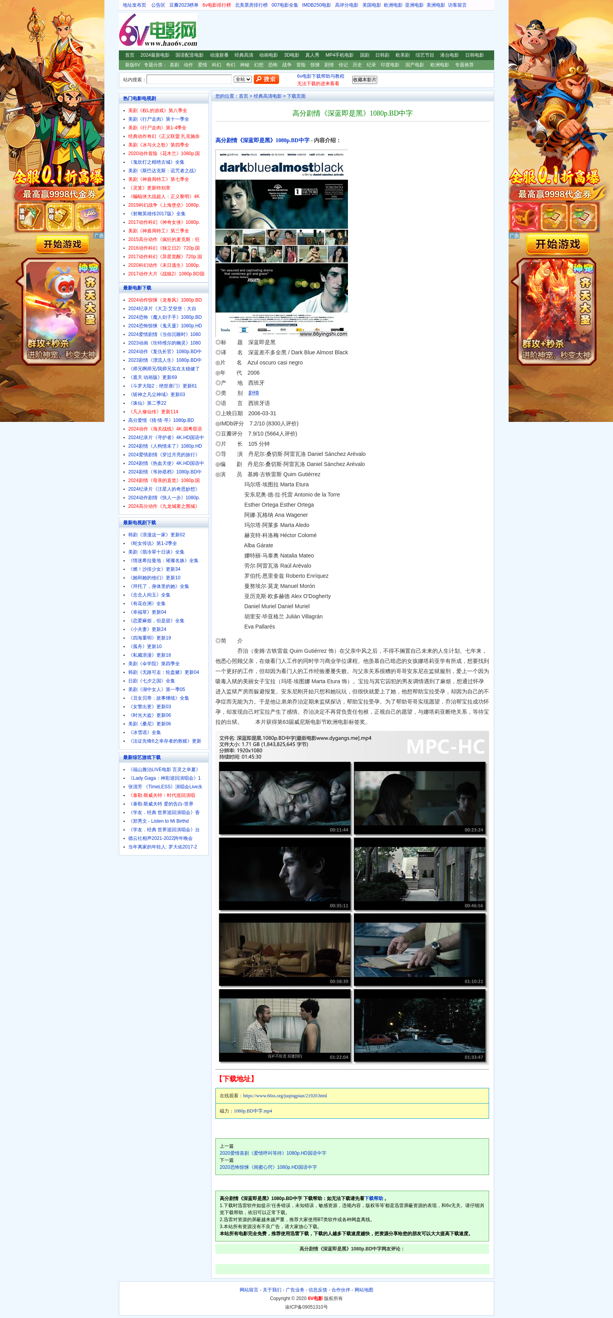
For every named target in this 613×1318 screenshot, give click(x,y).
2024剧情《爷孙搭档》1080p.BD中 (165, 472)
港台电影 (449, 55)
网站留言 (249, 1290)
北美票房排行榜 (251, 5)
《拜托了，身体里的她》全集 (158, 586)
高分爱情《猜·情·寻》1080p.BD (161, 420)
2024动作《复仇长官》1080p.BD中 (165, 351)
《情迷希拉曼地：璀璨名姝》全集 (163, 560)
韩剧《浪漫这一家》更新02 (156, 535)
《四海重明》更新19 (149, 638)
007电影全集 (285, 5)
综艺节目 (425, 55)
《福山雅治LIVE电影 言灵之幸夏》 (164, 769)
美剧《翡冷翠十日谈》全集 (156, 552)
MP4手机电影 (340, 55)
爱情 (202, 65)
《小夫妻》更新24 (147, 629)
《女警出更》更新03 (149, 706)
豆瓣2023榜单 (184, 5)
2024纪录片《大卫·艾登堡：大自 (162, 308)
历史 (357, 65)
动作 (188, 65)
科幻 (216, 65)
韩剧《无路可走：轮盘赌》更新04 (163, 672)
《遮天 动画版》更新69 (152, 377)
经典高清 (244, 55)
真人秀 (312, 55)
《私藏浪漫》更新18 (149, 655)
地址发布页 (134, 5)
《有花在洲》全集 (147, 603)
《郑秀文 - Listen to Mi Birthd (158, 821)
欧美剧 (403, 55)
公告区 (158, 5)
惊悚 (315, 65)
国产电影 (414, 65)
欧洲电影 (393, 5)
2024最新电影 (155, 55)
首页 (129, 55)
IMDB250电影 (316, 5)
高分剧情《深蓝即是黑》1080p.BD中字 (262, 140)
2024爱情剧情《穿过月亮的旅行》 (164, 454)
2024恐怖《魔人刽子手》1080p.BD (165, 317)
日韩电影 (474, 55)
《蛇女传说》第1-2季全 (152, 543)
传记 (343, 65)
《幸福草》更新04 (147, 612)
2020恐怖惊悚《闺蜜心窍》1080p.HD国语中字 (268, 1167)
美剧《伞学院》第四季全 (154, 663)
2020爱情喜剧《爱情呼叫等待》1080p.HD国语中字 (273, 1153)
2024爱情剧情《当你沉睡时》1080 (164, 334)
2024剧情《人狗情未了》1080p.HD (165, 446)
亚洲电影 (414, 5)
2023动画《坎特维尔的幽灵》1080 (164, 343)
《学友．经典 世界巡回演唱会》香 (164, 812)
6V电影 (126, 30)
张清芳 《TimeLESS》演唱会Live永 (165, 786)
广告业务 (295, 1290)
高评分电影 (346, 5)
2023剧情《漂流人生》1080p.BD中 (165, 360)
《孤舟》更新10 (144, 646)
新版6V (132, 65)
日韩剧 (382, 55)
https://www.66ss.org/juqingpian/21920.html (285, 1095)
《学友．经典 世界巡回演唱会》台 (164, 829)
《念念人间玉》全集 (149, 595)
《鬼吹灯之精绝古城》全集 (156, 162)
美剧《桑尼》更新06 (149, 724)
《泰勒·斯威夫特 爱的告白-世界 (161, 804)
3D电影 (291, 55)
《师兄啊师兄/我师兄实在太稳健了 (164, 368)
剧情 (329, 65)
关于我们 (272, 1290)
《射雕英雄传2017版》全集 (157, 213)
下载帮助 (373, 1198)
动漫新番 (219, 55)
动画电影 (268, 55)
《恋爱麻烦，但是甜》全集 (156, 620)
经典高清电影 (268, 96)
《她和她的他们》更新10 (154, 577)
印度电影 (390, 65)
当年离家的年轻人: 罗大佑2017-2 (162, 847)
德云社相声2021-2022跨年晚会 (160, 838)
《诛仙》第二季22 (147, 403)
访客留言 (457, 5)
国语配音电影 (190, 55)
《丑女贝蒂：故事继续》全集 (158, 698)
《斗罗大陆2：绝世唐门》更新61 (162, 386)
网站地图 (364, 1290)
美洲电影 (436, 5)
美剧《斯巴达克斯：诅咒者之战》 (163, 170)
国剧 (364, 55)
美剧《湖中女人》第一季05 (156, 689)
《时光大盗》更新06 (149, 715)
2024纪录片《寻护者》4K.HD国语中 (166, 437)
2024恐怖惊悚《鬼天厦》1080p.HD (165, 326)
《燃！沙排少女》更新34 (154, 569)
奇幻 (230, 65)
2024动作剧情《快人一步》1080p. (164, 497)
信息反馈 (317, 1290)
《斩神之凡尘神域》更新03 (156, 394)
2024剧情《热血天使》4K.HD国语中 (166, 463)
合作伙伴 (341, 1290)
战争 (287, 65)
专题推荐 (464, 65)
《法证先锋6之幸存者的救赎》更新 (164, 741)
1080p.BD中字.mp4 (253, 1111)
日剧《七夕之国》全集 (151, 681)
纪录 (371, 65)
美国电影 (371, 5)
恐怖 (273, 65)
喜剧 (174, 65)
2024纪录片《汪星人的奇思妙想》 (164, 489)
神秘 (244, 65)
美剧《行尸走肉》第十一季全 (158, 119)
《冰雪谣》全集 (144, 732)
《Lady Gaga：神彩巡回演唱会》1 (164, 778)
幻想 (258, 65)
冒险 (301, 65)
